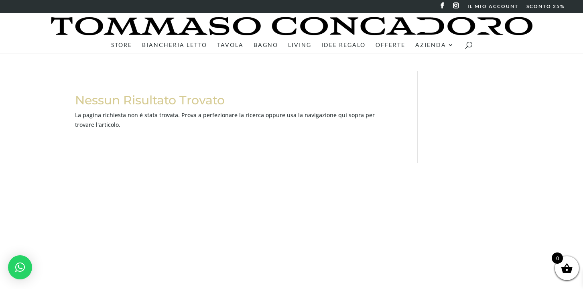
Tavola (230, 45)
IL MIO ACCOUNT (492, 6)
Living (299, 45)
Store (121, 45)
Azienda (430, 45)
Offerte (390, 45)
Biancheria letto (174, 45)
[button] (20, 267)
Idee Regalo (343, 45)
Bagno (266, 45)
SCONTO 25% (545, 6)
